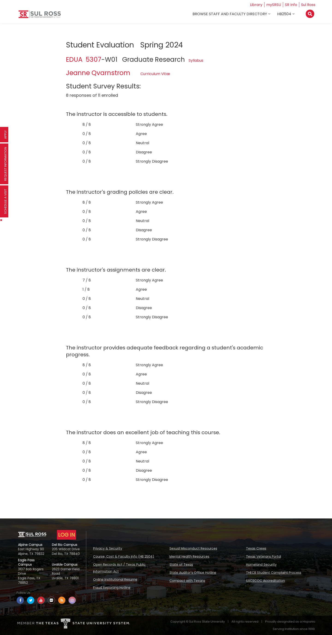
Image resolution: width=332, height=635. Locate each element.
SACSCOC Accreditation (265, 580)
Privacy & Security (107, 548)
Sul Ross (308, 4)
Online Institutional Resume (115, 579)
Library (256, 4)
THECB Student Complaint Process (273, 572)
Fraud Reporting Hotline (111, 587)
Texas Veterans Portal (263, 556)
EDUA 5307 (83, 59)
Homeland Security (261, 564)
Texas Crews (256, 548)
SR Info (291, 4)
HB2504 (284, 14)
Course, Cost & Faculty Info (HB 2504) (123, 556)
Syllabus (196, 60)
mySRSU (273, 4)
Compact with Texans (187, 580)
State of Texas (181, 564)
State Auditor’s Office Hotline (192, 572)
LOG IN (66, 534)
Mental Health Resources (189, 556)
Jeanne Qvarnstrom (98, 72)
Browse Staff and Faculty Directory (230, 14)
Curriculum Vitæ (155, 73)
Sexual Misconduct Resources (193, 548)
